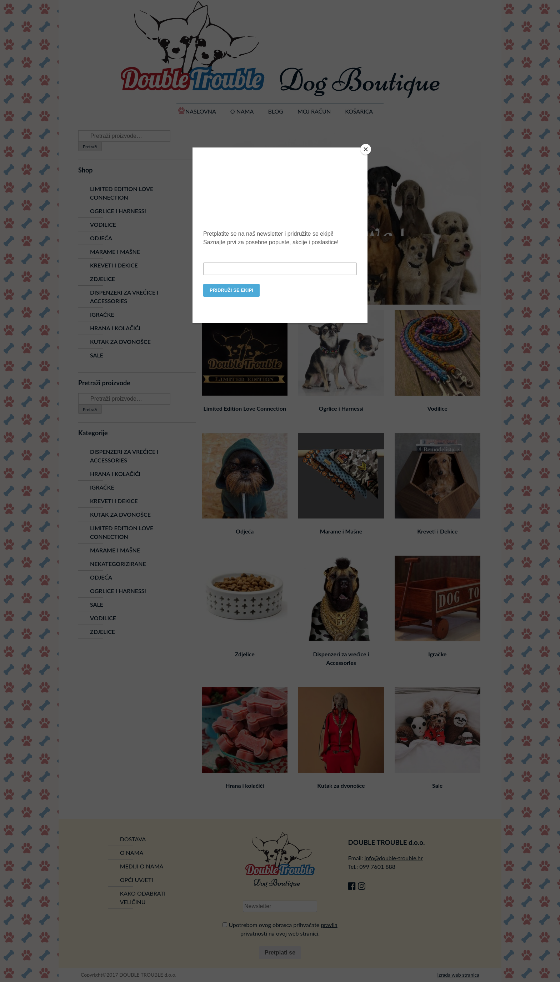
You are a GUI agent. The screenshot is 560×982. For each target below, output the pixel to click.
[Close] (365, 149)
